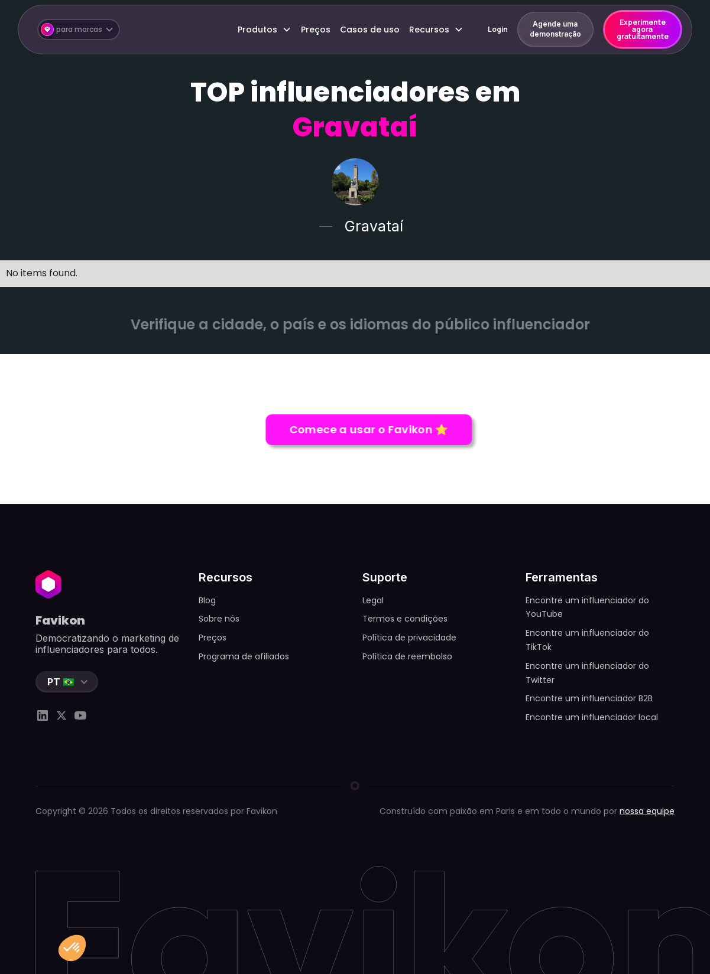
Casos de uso (370, 29)
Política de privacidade (409, 637)
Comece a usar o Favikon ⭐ (370, 429)
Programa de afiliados (244, 656)
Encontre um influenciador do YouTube (587, 607)
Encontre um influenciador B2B (589, 698)
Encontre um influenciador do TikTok (587, 640)
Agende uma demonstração (555, 28)
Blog (207, 600)
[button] (78, 30)
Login (498, 29)
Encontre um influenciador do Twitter (587, 673)
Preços (315, 29)
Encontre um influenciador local (592, 717)
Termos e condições (405, 619)
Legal (373, 600)
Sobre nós (219, 619)
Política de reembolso (407, 656)
